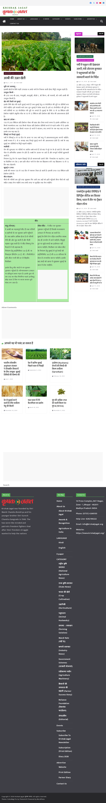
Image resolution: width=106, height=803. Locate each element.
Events (68, 19)
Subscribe (78, 19)
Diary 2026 (64, 756)
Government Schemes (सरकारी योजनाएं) (66, 663)
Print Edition (65, 772)
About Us (21, 19)
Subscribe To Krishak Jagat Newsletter (65, 739)
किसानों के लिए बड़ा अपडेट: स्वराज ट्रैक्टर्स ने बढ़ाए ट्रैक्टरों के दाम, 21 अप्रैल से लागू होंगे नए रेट (96, 279)
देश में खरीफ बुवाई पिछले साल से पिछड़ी (36, 364)
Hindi (61, 542)
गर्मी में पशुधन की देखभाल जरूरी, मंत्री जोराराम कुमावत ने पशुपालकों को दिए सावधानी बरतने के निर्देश (89, 71)
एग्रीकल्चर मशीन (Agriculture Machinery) (88, 187)
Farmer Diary (65, 777)
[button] (26, 19)
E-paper (46, 19)
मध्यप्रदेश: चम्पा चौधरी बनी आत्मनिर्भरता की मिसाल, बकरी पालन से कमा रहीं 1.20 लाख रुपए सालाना (96, 108)
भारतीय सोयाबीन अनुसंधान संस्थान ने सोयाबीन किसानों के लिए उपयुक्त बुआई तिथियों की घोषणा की (12, 369)
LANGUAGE (34, 19)
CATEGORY (56, 19)
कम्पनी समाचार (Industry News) (64, 650)
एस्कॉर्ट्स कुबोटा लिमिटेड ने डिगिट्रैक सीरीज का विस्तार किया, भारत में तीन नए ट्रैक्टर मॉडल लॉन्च (89, 198)
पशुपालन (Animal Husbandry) (85, 60)
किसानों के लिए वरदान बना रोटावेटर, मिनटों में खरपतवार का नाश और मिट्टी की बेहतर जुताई (95, 260)
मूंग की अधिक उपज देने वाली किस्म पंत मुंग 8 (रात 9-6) (59, 403)
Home (12, 19)
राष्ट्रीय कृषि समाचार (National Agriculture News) (64, 571)
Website (62, 767)
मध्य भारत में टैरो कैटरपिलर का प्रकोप (35, 401)
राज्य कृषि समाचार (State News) (85, 56)
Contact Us (14, 23)
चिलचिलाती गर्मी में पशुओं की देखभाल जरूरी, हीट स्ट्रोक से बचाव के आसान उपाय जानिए (96, 128)
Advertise (91, 19)
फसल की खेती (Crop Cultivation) (13, 73)
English (62, 547)
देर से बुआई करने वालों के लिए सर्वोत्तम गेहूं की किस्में (11, 403)
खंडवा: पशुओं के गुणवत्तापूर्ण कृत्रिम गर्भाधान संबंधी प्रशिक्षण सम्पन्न (96, 148)
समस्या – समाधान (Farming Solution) (65, 629)
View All (101, 33)
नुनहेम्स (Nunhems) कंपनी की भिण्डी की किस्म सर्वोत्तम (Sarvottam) (60, 367)
